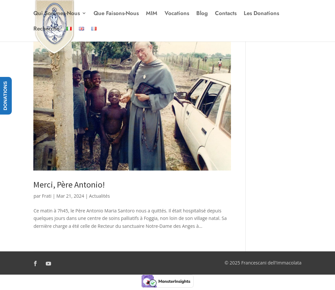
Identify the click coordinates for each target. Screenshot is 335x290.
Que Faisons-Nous (116, 14)
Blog (202, 14)
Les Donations (261, 14)
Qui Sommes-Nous (56, 14)
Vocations (177, 14)
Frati (46, 196)
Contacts (226, 14)
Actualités (99, 196)
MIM (151, 14)
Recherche (46, 29)
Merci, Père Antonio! (69, 184)
